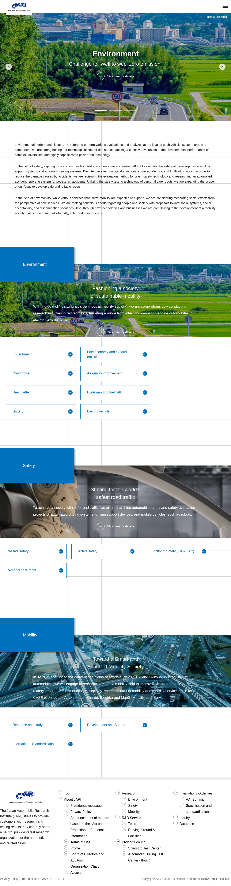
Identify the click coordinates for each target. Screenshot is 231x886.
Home (210, 16)
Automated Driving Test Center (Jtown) (145, 857)
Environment (137, 799)
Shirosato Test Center (144, 848)
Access (76, 872)
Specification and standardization (199, 809)
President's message (86, 805)
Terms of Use (80, 842)
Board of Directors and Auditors (87, 857)
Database (187, 824)
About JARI (72, 799)
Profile (75, 848)
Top (67, 793)
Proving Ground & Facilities (141, 833)
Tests (132, 824)
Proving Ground (133, 842)
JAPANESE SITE (53, 879)
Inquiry (185, 818)
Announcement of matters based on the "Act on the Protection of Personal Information (90, 827)
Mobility (134, 812)
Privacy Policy (81, 812)
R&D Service (131, 818)
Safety (133, 805)
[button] (101, 110)
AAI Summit (195, 799)
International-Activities (196, 793)
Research (129, 793)
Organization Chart (85, 866)
